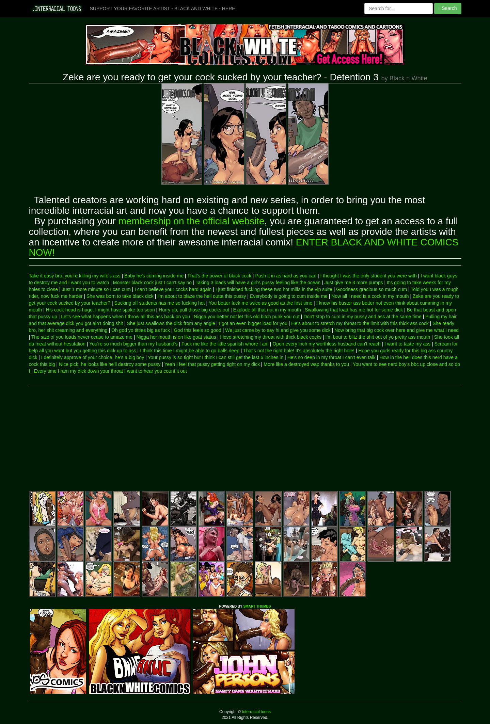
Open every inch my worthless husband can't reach (326, 344)
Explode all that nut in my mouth (267, 309)
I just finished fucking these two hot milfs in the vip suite (274, 289)
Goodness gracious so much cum (371, 289)
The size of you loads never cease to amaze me (81, 337)
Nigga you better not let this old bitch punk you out (247, 316)
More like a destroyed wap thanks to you (306, 364)
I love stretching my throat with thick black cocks (270, 337)
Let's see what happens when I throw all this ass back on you (125, 316)
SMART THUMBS (257, 606)
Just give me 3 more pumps (354, 282)
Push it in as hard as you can (285, 275)
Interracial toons (256, 711)
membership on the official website (191, 221)
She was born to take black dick (120, 296)
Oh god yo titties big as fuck (140, 330)
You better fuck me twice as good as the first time (261, 303)
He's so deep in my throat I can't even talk (331, 357)
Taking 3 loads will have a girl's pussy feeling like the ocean (257, 282)
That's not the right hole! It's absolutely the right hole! (298, 350)
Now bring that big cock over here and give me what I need (396, 330)
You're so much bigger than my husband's (133, 344)
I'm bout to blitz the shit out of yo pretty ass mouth (378, 337)
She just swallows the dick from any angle (171, 323)
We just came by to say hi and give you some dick (277, 330)
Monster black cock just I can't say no (152, 282)
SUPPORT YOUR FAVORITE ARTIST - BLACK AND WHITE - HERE (162, 8)
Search (448, 8)
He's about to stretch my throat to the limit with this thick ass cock (359, 323)
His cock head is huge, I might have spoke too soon (100, 309)
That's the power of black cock (219, 275)
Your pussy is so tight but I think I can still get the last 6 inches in (215, 357)
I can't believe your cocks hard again (173, 289)
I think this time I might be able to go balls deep (189, 350)
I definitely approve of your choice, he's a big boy (92, 357)
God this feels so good (197, 330)
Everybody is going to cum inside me (289, 296)
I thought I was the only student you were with (368, 275)
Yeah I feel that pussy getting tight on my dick (212, 364)
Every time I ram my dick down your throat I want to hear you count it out (110, 371)
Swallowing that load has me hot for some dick (354, 309)
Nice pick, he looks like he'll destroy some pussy (109, 364)
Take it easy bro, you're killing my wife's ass (75, 275)
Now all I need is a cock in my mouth (370, 296)
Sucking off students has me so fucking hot (159, 303)
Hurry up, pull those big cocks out (194, 309)
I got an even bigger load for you (253, 323)
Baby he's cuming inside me (154, 275)
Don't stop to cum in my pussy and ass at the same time (362, 316)
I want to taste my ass (407, 344)
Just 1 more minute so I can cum (96, 289)
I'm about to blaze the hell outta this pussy (201, 296)
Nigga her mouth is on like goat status (176, 337)
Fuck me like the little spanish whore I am (225, 344)
